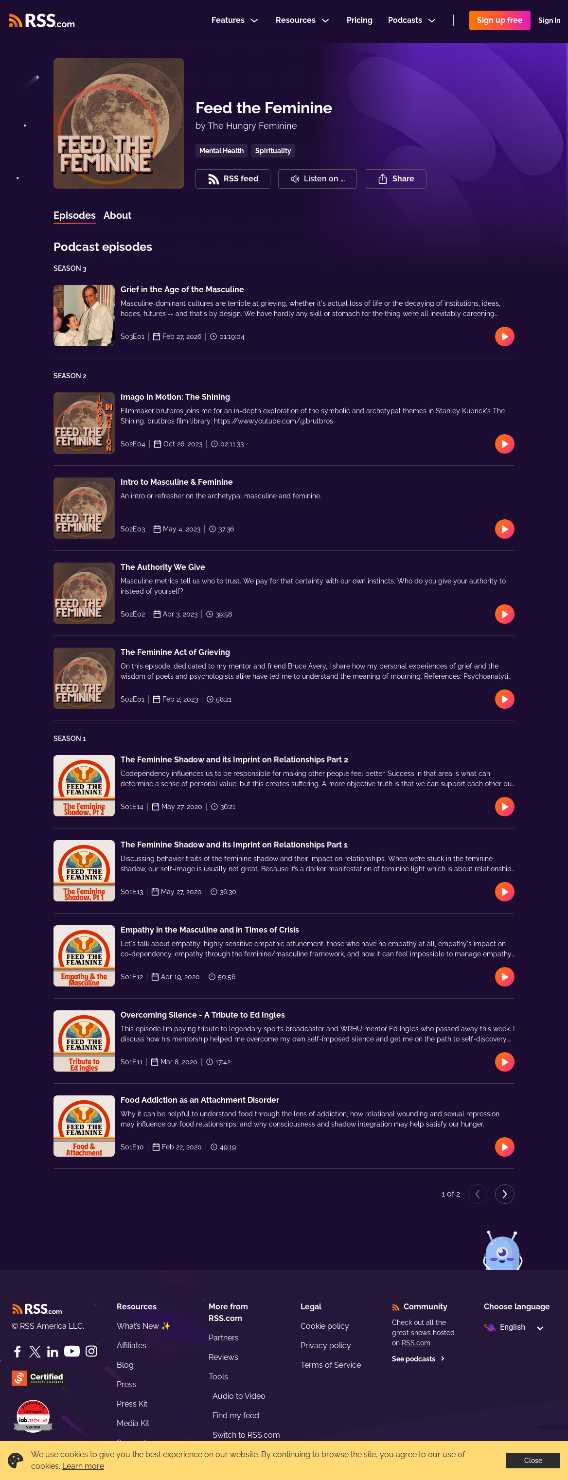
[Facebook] (17, 1351)
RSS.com (416, 1343)
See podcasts (418, 1359)
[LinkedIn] (52, 1351)
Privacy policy (326, 1345)
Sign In (549, 21)
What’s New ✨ (144, 1326)
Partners (224, 1337)
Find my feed (236, 1415)
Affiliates (131, 1345)
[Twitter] (35, 1351)
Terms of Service (331, 1365)
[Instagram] (91, 1351)
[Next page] (505, 1194)
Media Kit (133, 1423)
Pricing (360, 21)
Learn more (83, 1466)
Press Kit (132, 1404)
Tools (218, 1376)
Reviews (223, 1357)
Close (533, 1460)
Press (127, 1384)
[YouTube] (72, 1351)
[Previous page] (477, 1194)
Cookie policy (325, 1326)
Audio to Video (239, 1396)
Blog (125, 1365)
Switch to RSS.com (246, 1435)
